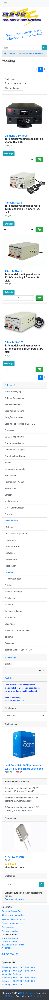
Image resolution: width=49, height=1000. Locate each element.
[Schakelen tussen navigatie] (5, 3)
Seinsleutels (11, 559)
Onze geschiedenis (10, 931)
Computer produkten (14, 443)
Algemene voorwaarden (13, 915)
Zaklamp (9, 637)
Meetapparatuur (13, 546)
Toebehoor (10, 566)
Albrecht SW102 (14, 342)
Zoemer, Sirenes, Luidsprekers (18, 650)
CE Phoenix (10, 996)
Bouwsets (9, 430)
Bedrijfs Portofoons (14, 417)
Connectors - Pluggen (15, 449)
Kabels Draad (11, 488)
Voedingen (10, 624)
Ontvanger (10, 553)
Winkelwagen (11, 657)
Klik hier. (21, 700)
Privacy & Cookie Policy (13, 911)
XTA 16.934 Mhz (14, 856)
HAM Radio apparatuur (16, 533)
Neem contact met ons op (14, 923)
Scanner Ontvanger (13, 591)
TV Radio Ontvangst (14, 611)
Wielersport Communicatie (17, 630)
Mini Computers (12, 501)
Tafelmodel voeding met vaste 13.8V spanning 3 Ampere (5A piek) (22, 209)
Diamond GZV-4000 (16, 135)
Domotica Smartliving (15, 456)
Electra (8, 462)
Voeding (39, 53)
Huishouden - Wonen (14, 482)
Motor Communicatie (14, 508)
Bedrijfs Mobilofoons (14, 411)
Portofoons (10, 514)
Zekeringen (10, 643)
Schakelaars (10, 598)
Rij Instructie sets (13, 579)
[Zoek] (22, 47)
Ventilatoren (10, 617)
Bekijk (8, 153)
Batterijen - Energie (13, 404)
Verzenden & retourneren (13, 919)
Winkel (12, 53)
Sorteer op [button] (10, 79)
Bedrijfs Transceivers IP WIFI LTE (20, 424)
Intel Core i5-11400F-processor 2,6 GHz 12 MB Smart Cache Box (24, 767)
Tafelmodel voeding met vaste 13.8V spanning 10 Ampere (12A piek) (24, 348)
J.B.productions (36, 996)
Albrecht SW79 (13, 271)
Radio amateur (25, 53)
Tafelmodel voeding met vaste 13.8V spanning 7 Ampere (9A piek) (22, 277)
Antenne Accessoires (14, 398)
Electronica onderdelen (15, 469)
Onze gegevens (9, 927)
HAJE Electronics (27, 993)
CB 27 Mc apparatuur (14, 437)
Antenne (9, 527)
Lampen (8, 495)
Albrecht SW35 (13, 202)
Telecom (9, 604)
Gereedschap (11, 475)
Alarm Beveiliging (13, 391)
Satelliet (8, 585)
